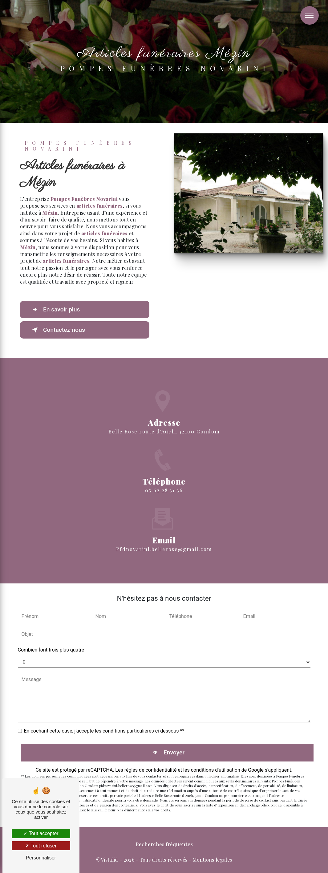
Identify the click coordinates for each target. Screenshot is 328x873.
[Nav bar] (309, 15)
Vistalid (109, 859)
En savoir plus (55, 309)
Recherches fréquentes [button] (164, 843)
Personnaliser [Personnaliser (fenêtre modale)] (41, 857)
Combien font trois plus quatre (51, 650)
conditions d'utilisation (215, 770)
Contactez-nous (57, 330)
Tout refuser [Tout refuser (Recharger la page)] (41, 845)
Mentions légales (212, 859)
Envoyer (174, 752)
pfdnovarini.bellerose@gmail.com (164, 540)
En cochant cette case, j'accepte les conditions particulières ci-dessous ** (104, 731)
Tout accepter (40, 833)
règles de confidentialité (150, 770)
